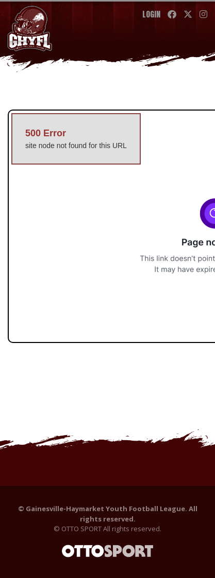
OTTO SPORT (81, 528)
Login (151, 14)
